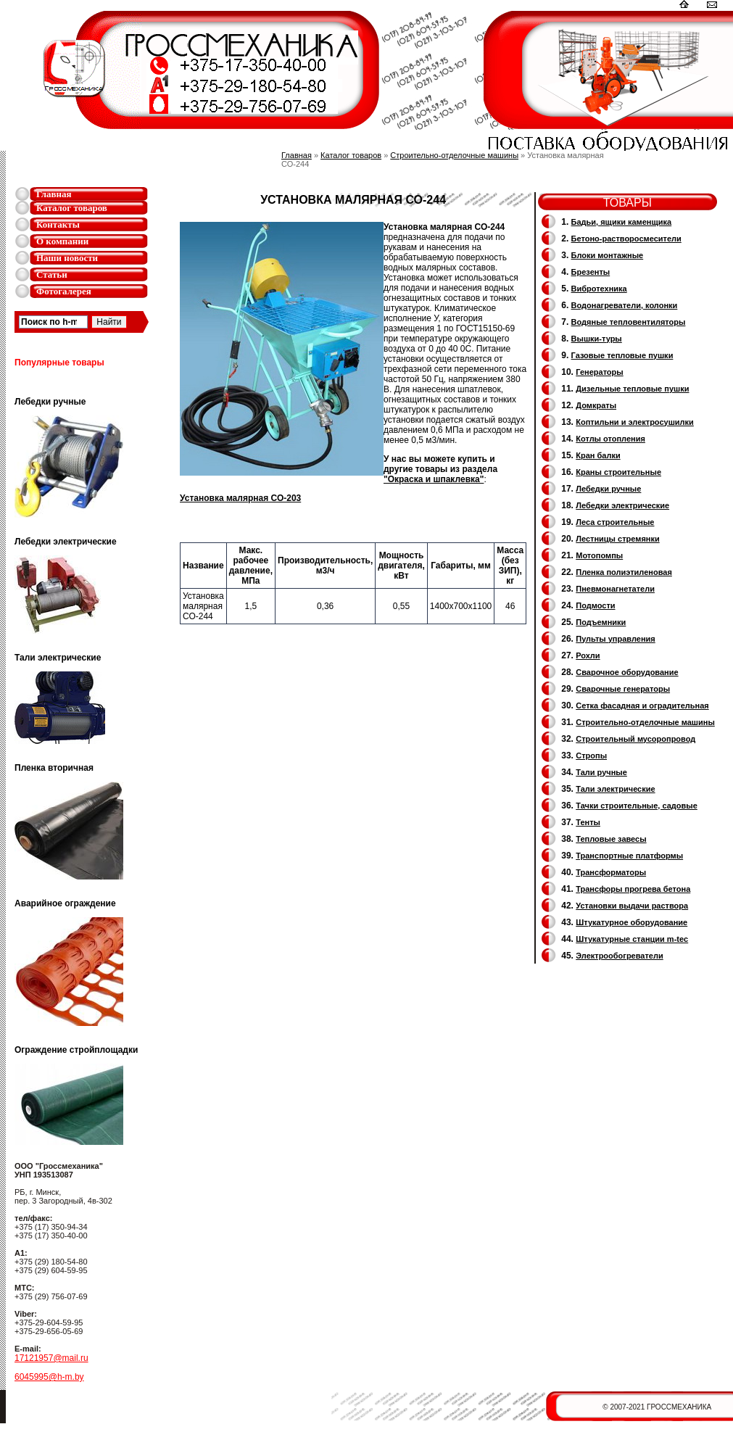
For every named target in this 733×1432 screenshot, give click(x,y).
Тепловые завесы (611, 839)
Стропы (591, 755)
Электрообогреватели (619, 955)
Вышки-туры (596, 338)
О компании (62, 241)
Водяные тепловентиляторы (628, 322)
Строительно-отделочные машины (454, 155)
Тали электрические (615, 789)
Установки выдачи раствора (632, 905)
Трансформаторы (611, 872)
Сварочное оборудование (627, 672)
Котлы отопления (610, 438)
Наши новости (67, 257)
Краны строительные (618, 472)
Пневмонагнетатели (615, 588)
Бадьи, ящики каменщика (621, 222)
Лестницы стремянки (617, 538)
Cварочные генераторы (623, 688)
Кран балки (598, 455)
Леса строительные (615, 522)
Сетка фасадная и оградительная (642, 705)
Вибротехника (599, 288)
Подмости (595, 605)
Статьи (51, 274)
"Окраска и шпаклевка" (434, 479)
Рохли (588, 655)
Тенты (588, 822)
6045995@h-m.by (49, 1377)
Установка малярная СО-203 (240, 498)
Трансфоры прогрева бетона (633, 889)
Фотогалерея (63, 291)
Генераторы (599, 372)
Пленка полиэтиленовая (624, 572)
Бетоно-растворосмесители (626, 238)
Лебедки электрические (622, 505)
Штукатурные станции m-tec (632, 939)
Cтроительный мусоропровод (635, 738)
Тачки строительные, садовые (636, 805)
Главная (54, 194)
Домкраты (596, 405)
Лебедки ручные (608, 488)
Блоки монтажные (607, 255)
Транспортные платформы (629, 855)
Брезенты (590, 272)
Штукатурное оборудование (631, 922)
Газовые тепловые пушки (622, 355)
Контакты (58, 224)
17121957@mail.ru (51, 1358)
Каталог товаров (71, 207)
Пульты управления (615, 638)
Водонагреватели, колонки (624, 305)
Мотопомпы (599, 555)
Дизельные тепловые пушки (632, 388)
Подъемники (601, 622)
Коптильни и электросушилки (635, 422)
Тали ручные (601, 772)
